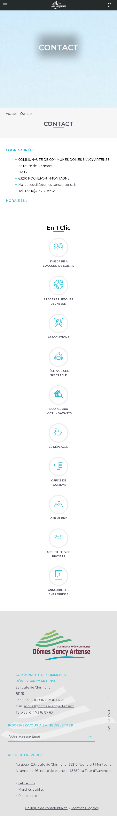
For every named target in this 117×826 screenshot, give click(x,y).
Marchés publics (31, 789)
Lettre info (26, 783)
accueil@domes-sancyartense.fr (52, 185)
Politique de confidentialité (46, 808)
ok (90, 736)
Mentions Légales (84, 808)
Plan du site (27, 796)
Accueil (11, 114)
